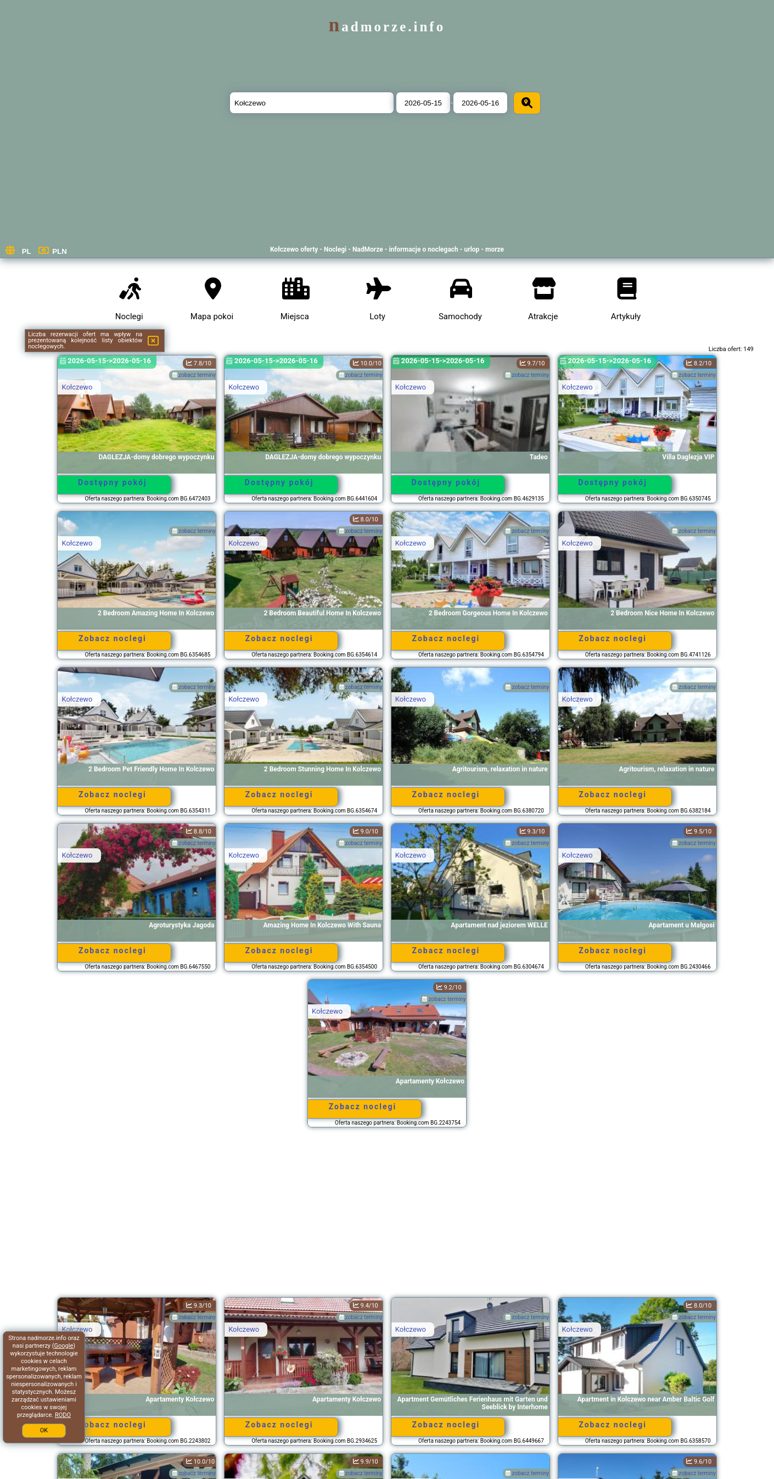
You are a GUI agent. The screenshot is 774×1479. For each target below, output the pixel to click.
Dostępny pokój (112, 482)
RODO (63, 1415)
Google (64, 1345)
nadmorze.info (387, 26)
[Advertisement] (387, 1217)
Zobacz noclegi (112, 638)
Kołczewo (76, 387)
